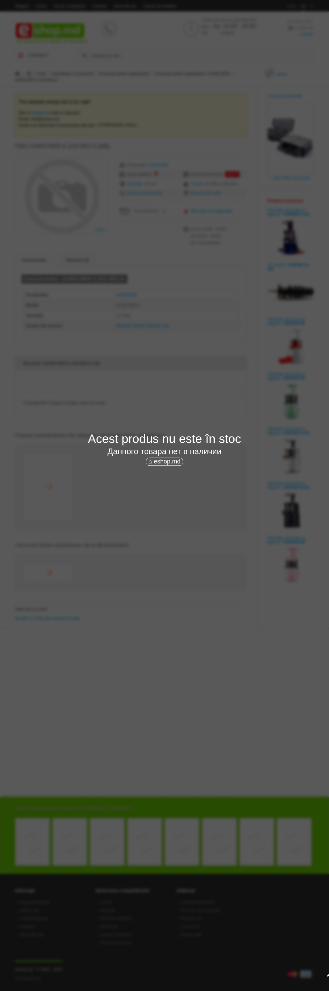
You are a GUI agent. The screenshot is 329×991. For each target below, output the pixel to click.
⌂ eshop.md (165, 461)
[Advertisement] (164, 513)
